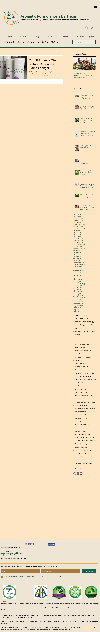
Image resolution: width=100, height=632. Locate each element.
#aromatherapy (88, 322)
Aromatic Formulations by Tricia (48, 16)
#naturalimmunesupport (81, 425)
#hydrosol (83, 389)
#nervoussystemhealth (81, 437)
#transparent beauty (80, 463)
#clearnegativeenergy (80, 363)
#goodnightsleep (90, 379)
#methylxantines (79, 408)
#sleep (93, 457)
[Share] (51, 544)
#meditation (91, 402)
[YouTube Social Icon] (32, 544)
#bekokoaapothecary (80, 338)
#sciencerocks (78, 450)
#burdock (76, 354)
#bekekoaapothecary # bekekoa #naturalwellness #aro (84, 331)
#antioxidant (77, 322)
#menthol (85, 405)
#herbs (88, 386)
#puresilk (91, 444)
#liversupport (77, 399)
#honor (75, 389)
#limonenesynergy (87, 396)
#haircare (85, 383)
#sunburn (76, 460)
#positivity (83, 444)
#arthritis (89, 325)
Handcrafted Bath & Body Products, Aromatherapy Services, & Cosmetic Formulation (54, 20)
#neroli (87, 434)
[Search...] (83, 42)
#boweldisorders (79, 347)
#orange (93, 437)
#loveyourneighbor (79, 402)
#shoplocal (86, 453)
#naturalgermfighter (80, 418)
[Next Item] (93, 64)
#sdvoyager (88, 450)
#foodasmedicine (85, 376)
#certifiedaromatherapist (82, 357)
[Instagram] (74, 473)
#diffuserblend (78, 370)
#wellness (92, 463)
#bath (75, 328)
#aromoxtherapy (79, 325)
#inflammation (78, 392)
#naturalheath (78, 421)
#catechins (85, 354)
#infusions (88, 392)
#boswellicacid (87, 344)
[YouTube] (81, 473)
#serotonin (77, 453)
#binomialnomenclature (81, 341)
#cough (85, 367)
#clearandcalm (78, 360)
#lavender (76, 396)
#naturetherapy (78, 434)
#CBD (75, 318)
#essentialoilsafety (79, 373)
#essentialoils (89, 370)
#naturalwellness (79, 431)
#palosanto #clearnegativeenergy (84, 441)
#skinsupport (85, 457)
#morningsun (90, 408)
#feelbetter (91, 373)
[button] (95, 6)
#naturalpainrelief (79, 428)
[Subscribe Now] (89, 571)
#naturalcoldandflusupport (82, 415)
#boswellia (77, 344)
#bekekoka (77, 334)
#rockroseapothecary (80, 447)
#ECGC (81, 318)
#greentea (77, 383)
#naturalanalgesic (79, 412)
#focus (75, 376)
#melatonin (77, 405)
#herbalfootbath (79, 386)
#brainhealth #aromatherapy (83, 351)
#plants (76, 444)
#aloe (86, 318)
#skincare (76, 457)
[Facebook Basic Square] (78, 473)
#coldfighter (77, 367)
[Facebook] (29, 544)
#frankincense (78, 379)
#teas (83, 460)
